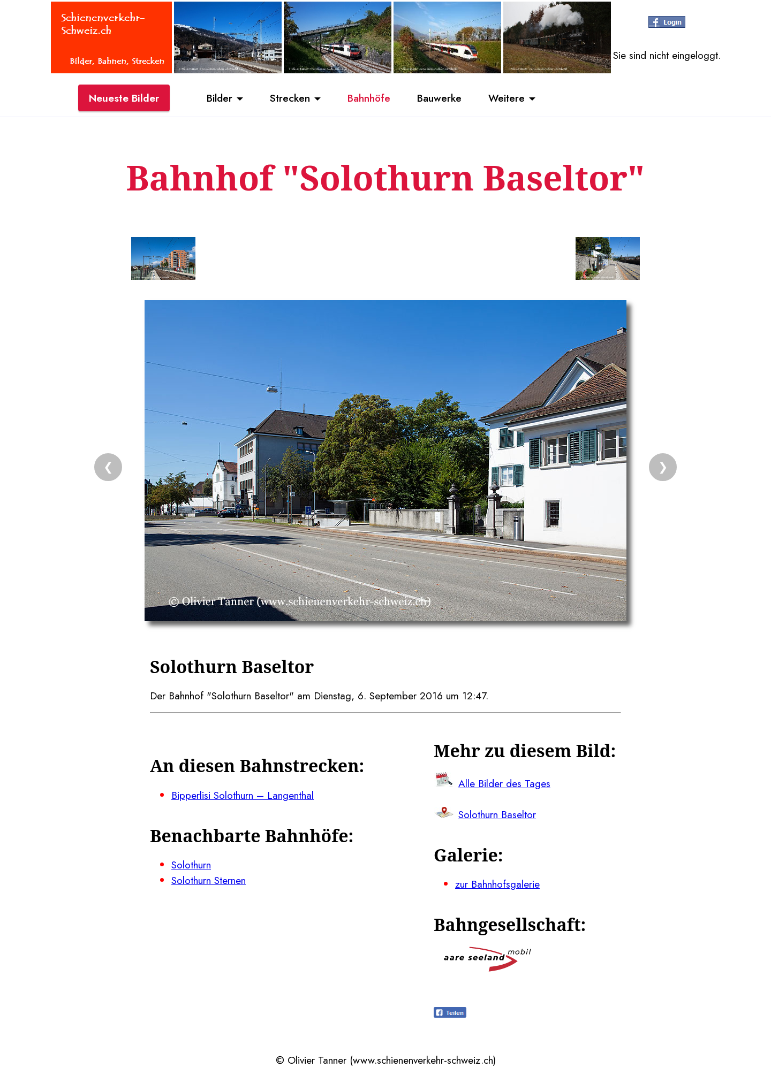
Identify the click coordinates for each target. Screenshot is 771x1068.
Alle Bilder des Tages (504, 783)
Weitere (506, 97)
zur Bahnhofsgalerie (497, 883)
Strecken (290, 97)
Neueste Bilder (124, 97)
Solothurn (191, 864)
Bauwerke (439, 97)
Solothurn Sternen (208, 880)
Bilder (219, 97)
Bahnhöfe (368, 97)
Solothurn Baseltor (497, 814)
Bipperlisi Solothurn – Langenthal (242, 795)
